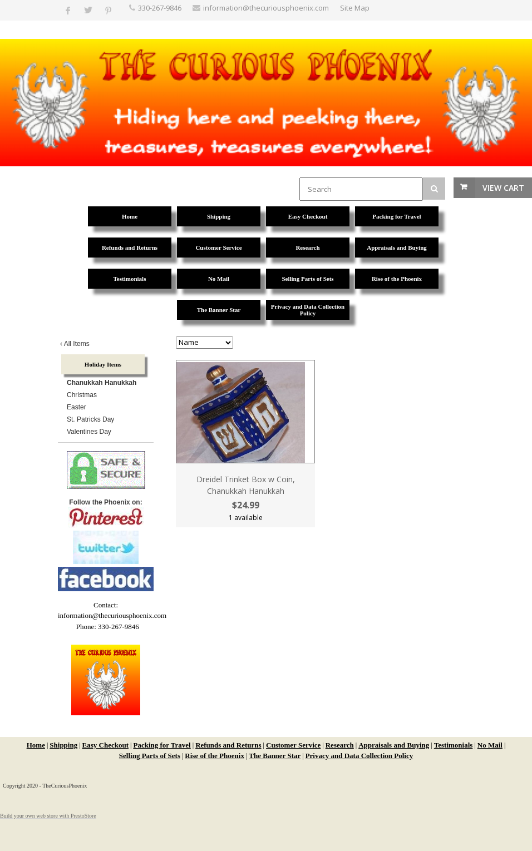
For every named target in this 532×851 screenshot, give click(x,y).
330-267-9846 (159, 8)
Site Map (355, 8)
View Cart (503, 187)
